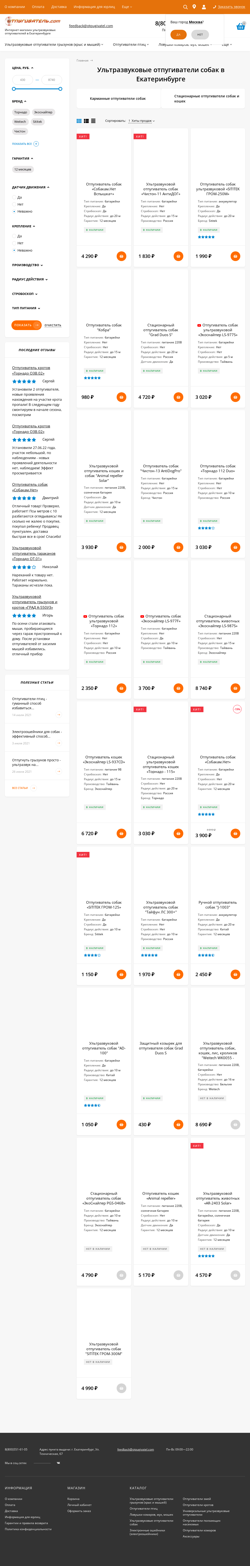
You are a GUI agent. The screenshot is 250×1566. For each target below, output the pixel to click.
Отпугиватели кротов (198, 1505)
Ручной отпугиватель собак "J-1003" (218, 905)
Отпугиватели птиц (144, 1508)
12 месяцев (22, 169)
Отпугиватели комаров (199, 1530)
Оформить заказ (79, 1511)
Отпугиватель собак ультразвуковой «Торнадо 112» (106, 621)
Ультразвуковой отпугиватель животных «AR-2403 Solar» (218, 1198)
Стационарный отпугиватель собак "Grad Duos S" (160, 330)
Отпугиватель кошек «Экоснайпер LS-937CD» (104, 759)
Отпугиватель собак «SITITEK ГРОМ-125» (104, 905)
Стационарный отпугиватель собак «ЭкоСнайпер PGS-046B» (103, 1198)
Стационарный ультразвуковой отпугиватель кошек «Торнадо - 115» (161, 764)
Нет (18, 204)
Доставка (59, 6)
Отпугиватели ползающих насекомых (201, 1522)
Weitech (20, 121)
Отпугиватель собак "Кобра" (104, 327)
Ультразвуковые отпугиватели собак (151, 1522)
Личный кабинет (79, 1505)
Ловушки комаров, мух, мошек (151, 1514)
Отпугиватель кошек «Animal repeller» (160, 1196)
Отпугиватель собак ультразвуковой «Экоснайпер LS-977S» (218, 330)
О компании (15, 6)
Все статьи (24, 788)
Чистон (19, 131)
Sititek (37, 121)
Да (17, 197)
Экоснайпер (43, 112)
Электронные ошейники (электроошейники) (147, 1532)
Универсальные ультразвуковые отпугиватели (206, 1513)
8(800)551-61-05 (16, 1449)
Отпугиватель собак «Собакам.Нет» (218, 759)
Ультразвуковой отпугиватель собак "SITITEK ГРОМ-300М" (103, 1349)
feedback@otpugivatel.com (91, 25)
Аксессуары (191, 1536)
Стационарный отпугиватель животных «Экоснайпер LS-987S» (218, 621)
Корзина (73, 1499)
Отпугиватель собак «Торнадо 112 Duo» (218, 468)
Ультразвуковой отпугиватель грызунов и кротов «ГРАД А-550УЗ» (34, 602)
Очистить (53, 325)
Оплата (38, 6)
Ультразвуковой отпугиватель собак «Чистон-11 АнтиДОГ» (160, 189)
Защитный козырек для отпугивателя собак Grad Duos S (161, 1048)
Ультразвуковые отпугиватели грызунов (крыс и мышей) (151, 1500)
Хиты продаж (140, 121)
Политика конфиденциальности (28, 1529)
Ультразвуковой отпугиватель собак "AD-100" (104, 1048)
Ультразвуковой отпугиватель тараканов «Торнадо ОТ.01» (34, 553)
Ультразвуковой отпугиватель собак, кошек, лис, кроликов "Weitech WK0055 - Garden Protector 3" (218, 1053)
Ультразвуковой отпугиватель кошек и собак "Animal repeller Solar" (104, 473)
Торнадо (20, 112)
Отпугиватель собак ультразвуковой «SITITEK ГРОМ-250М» (218, 189)
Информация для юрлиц (94, 6)
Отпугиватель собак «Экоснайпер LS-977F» (161, 618)
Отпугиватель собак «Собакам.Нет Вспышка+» (104, 189)
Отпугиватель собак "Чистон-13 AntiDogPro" (161, 468)
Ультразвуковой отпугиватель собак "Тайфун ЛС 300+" (160, 907)
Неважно (22, 211)
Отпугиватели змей (197, 1499)
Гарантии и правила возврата (26, 1523)
